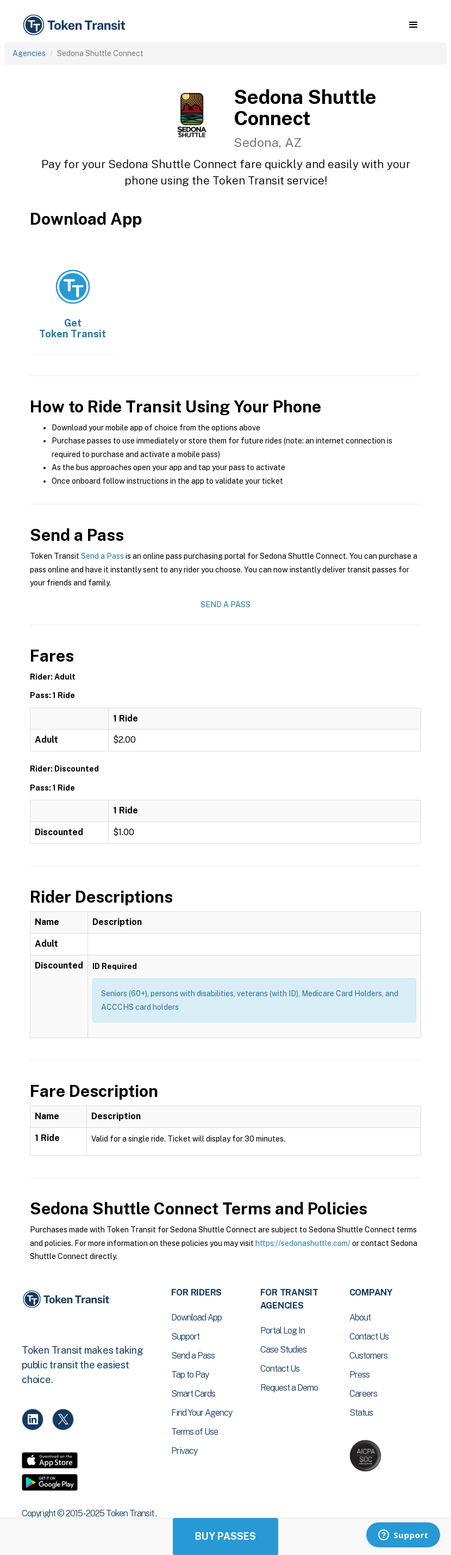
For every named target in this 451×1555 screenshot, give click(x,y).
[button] (413, 25)
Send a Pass (102, 556)
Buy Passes (225, 1536)
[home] (76, 25)
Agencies (29, 53)
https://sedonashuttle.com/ (302, 1243)
